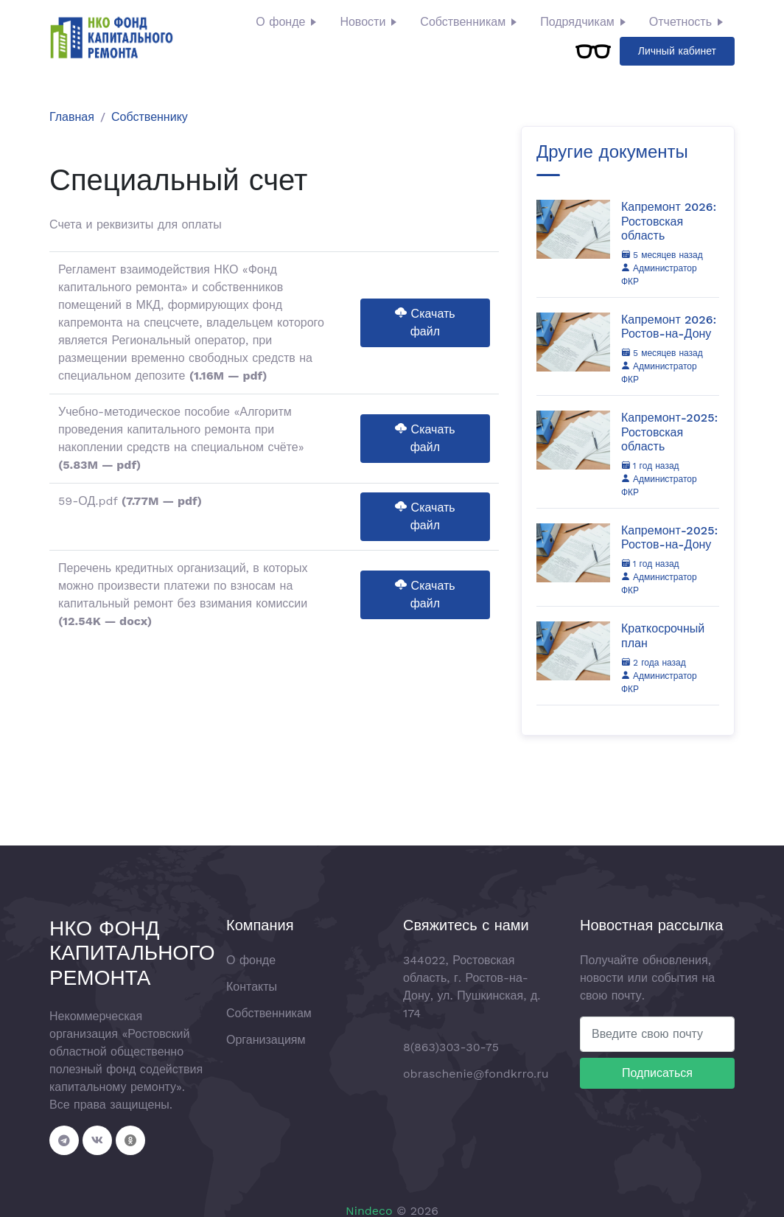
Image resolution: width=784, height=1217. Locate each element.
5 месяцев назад (662, 255)
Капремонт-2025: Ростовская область (669, 432)
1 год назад (650, 466)
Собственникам (462, 22)
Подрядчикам (577, 22)
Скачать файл (425, 322)
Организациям (266, 1040)
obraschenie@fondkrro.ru (476, 1074)
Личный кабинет (677, 51)
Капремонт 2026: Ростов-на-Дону (668, 327)
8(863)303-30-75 (451, 1047)
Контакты (251, 987)
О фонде (280, 22)
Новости (362, 22)
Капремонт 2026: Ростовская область (668, 221)
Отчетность (680, 22)
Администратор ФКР (659, 275)
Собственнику (149, 117)
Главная (71, 117)
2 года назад (653, 663)
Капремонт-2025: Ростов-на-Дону (669, 537)
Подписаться (657, 1073)
